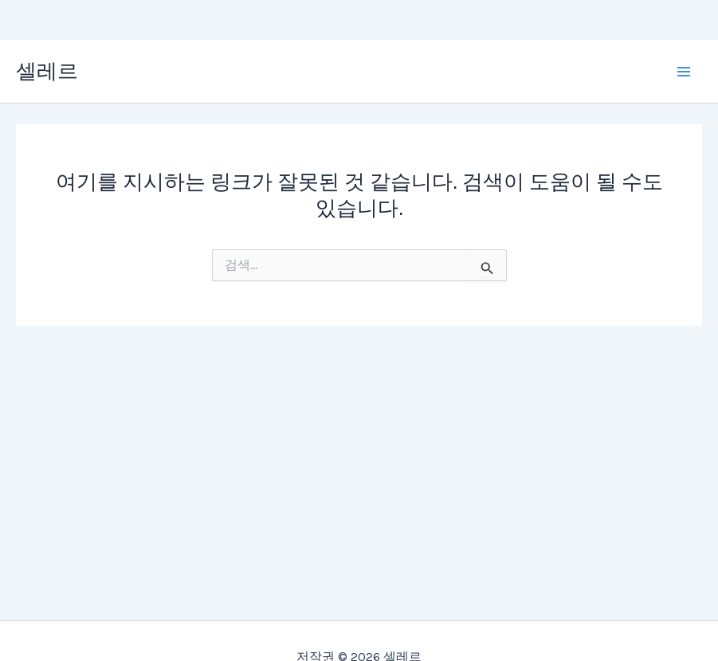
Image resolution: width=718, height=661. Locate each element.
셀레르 (47, 71)
